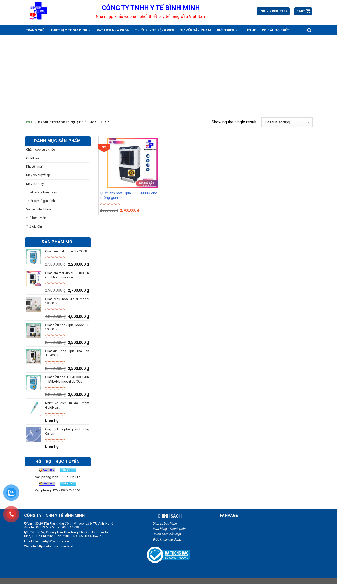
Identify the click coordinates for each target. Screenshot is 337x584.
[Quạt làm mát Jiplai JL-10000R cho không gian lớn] (132, 163)
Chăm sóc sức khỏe (40, 149)
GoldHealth (34, 158)
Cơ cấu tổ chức (276, 30)
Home (29, 122)
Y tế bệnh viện (36, 218)
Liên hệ (250, 30)
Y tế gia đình (35, 226)
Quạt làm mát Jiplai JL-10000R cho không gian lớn (129, 195)
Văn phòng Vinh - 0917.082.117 (57, 477)
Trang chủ (35, 30)
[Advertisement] (168, 73)
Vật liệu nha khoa (113, 30)
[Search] (309, 30)
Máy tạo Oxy (35, 184)
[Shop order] (286, 122)
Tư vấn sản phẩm (195, 30)
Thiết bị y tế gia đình (71, 30)
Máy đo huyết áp (38, 175)
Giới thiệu (227, 30)
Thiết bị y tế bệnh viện (154, 30)
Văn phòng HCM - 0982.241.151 (57, 490)
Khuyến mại (34, 166)
